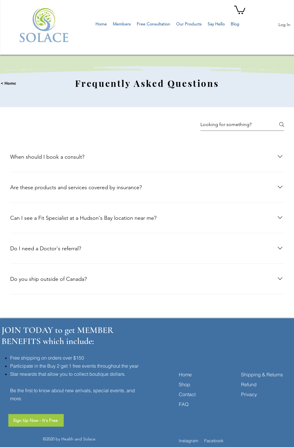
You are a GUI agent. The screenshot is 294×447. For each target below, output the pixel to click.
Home (185, 375)
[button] (239, 9)
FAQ (183, 404)
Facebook (213, 440)
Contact (187, 394)
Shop (184, 384)
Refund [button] (249, 384)
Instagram (188, 440)
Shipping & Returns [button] (262, 375)
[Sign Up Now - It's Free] (36, 420)
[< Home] (31, 83)
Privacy (249, 394)
